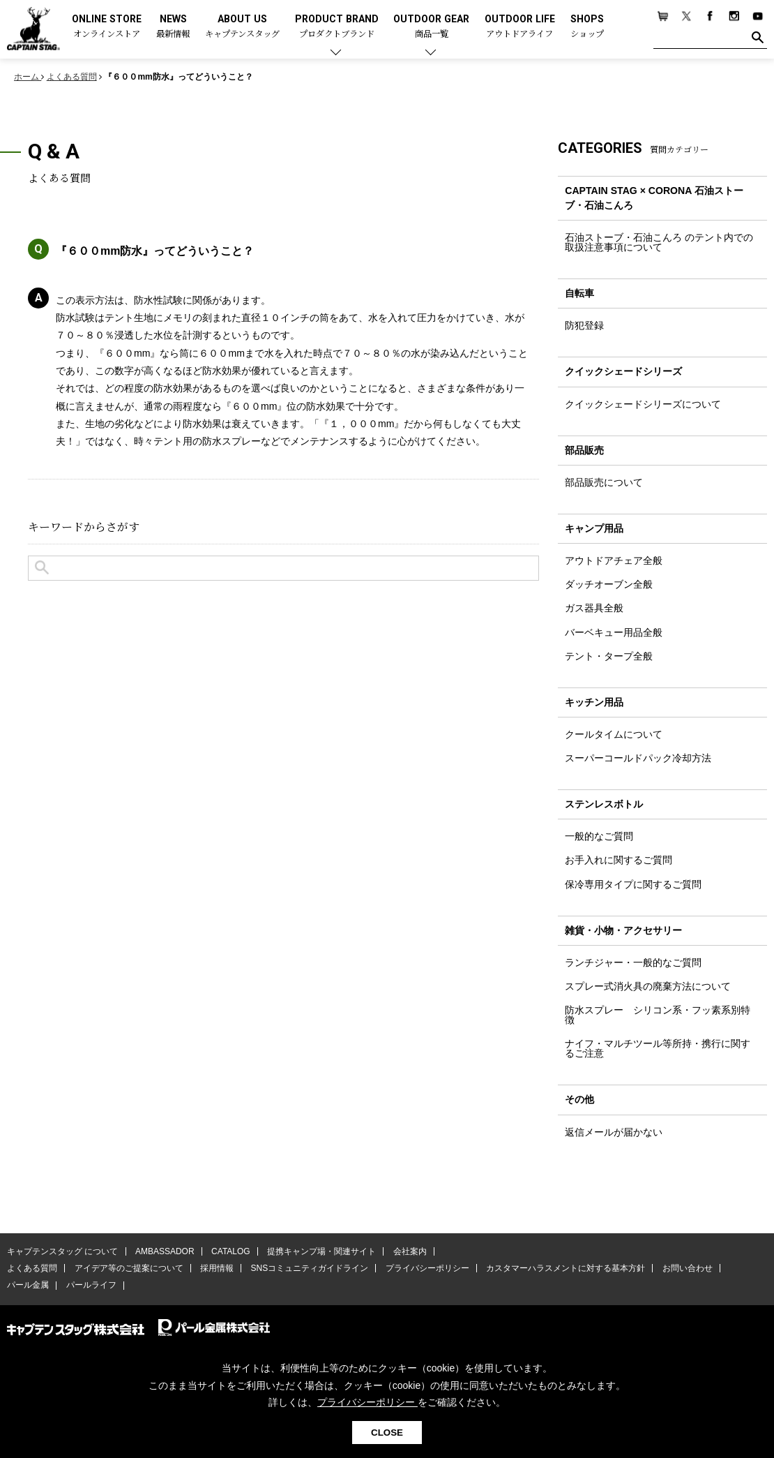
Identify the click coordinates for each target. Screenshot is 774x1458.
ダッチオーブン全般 (609, 584)
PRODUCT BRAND (337, 27)
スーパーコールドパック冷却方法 (638, 758)
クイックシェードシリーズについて (643, 404)
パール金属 (28, 1285)
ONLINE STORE (107, 27)
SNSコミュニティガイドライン (309, 1268)
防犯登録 (584, 325)
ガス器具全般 (594, 608)
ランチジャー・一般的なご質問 (633, 962)
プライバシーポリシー (427, 1268)
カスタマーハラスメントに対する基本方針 (564, 1268)
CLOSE (387, 1432)
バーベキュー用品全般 (613, 632)
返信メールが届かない (613, 1132)
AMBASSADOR (165, 1251)
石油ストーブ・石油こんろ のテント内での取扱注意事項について (659, 242)
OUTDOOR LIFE (520, 27)
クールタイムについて (613, 734)
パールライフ (91, 1285)
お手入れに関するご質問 (618, 860)
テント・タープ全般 (609, 656)
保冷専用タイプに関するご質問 (633, 884)
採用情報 (217, 1268)
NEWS (173, 27)
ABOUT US (242, 27)
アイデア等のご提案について (128, 1268)
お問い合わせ (687, 1268)
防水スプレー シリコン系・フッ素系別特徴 (657, 1014)
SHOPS (587, 27)
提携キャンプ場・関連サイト (321, 1251)
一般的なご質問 (599, 836)
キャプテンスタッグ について (62, 1251)
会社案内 (409, 1251)
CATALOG (230, 1251)
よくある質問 (32, 1268)
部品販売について (604, 482)
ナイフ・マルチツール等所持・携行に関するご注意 (657, 1048)
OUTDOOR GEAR (431, 27)
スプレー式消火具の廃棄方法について (648, 986)
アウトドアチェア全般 (613, 560)
